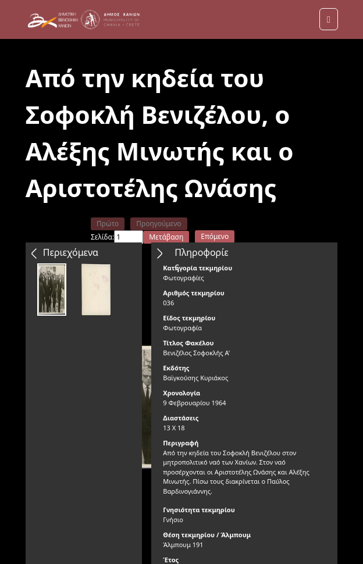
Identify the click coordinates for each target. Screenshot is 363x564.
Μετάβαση (166, 237)
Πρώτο (108, 224)
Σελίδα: (102, 237)
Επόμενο (215, 236)
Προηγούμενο (158, 224)
